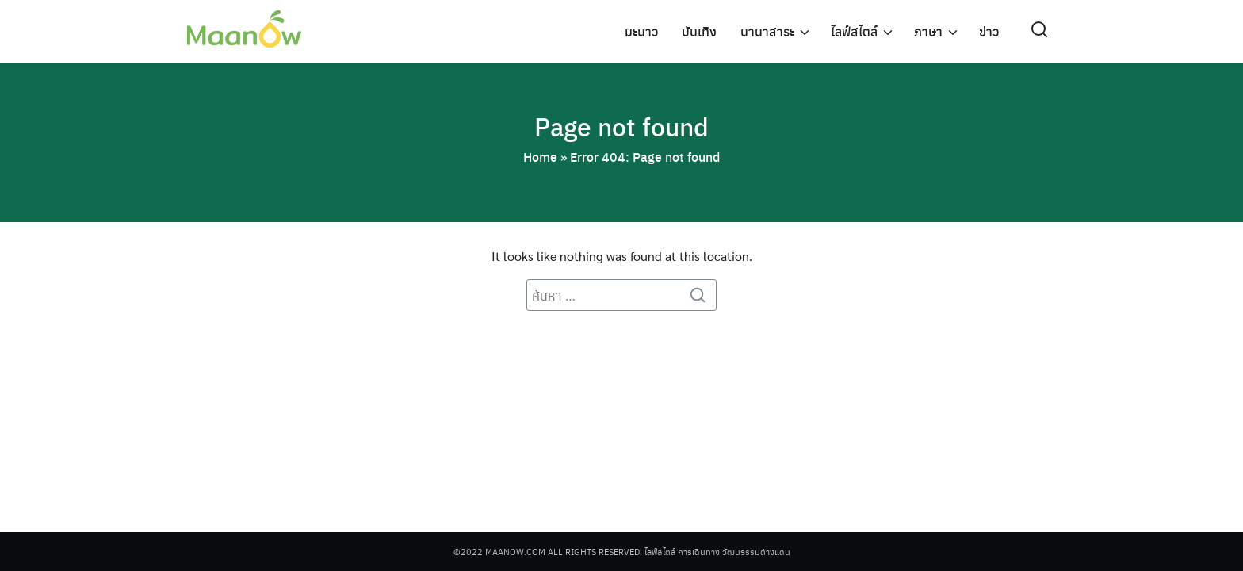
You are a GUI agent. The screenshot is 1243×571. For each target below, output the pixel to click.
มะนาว (641, 31)
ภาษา (928, 31)
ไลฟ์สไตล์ (854, 31)
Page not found (621, 126)
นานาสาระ (767, 31)
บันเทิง (699, 31)
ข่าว (989, 31)
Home (540, 157)
